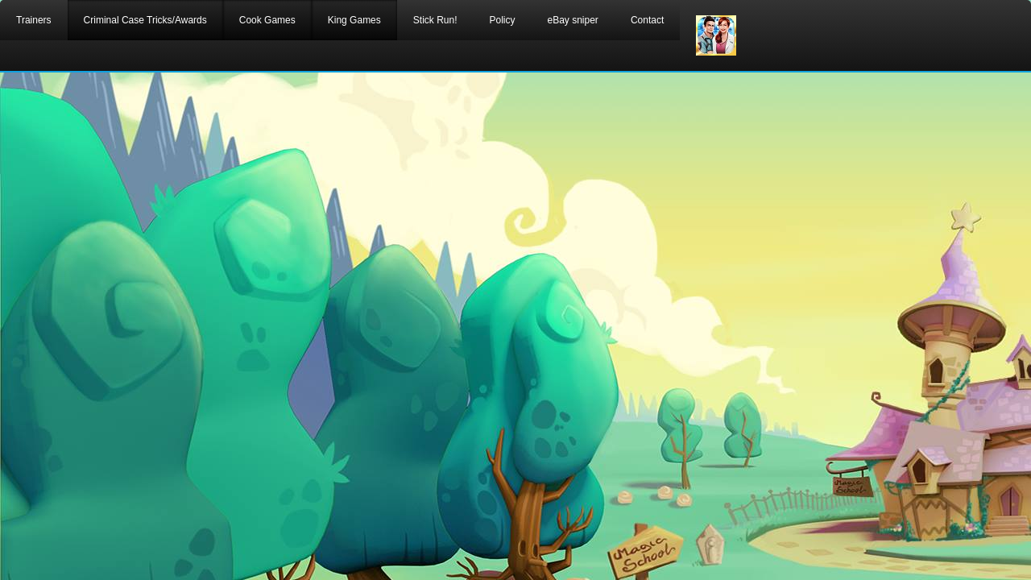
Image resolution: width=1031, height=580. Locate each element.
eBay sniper (573, 20)
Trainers (34, 20)
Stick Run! (435, 20)
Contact (647, 20)
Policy (502, 20)
